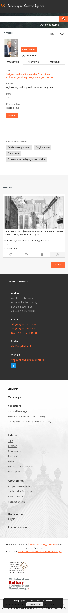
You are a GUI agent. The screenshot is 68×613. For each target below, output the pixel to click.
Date (11, 461)
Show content (29, 49)
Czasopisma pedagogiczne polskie (27, 159)
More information (44, 601)
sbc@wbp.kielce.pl (21, 346)
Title (10, 440)
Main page (14, 397)
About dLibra (15, 496)
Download (28, 55)
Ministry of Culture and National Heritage (40, 551)
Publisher (13, 456)
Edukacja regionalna (19, 147)
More (58, 264)
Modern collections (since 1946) (26, 416)
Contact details (16, 501)
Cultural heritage (17, 411)
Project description (19, 486)
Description (14, 471)
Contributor (14, 451)
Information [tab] (34, 62)
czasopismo (12, 107)
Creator (12, 445)
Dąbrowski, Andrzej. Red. (19, 87)
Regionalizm (43, 147)
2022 (9, 97)
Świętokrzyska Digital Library (43, 544)
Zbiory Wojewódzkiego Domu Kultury (29, 421)
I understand (35, 604)
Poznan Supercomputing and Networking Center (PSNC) (35, 607)
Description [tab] (13, 62)
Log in (11, 519)
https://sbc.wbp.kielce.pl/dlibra (27, 360)
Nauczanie (14, 153)
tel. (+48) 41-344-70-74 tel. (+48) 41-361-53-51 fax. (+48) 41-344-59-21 (24, 328)
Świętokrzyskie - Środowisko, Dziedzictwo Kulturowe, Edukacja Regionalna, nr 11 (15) (33, 233)
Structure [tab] (55, 62)
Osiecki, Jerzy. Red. (44, 87)
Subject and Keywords (21, 466)
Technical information (20, 491)
